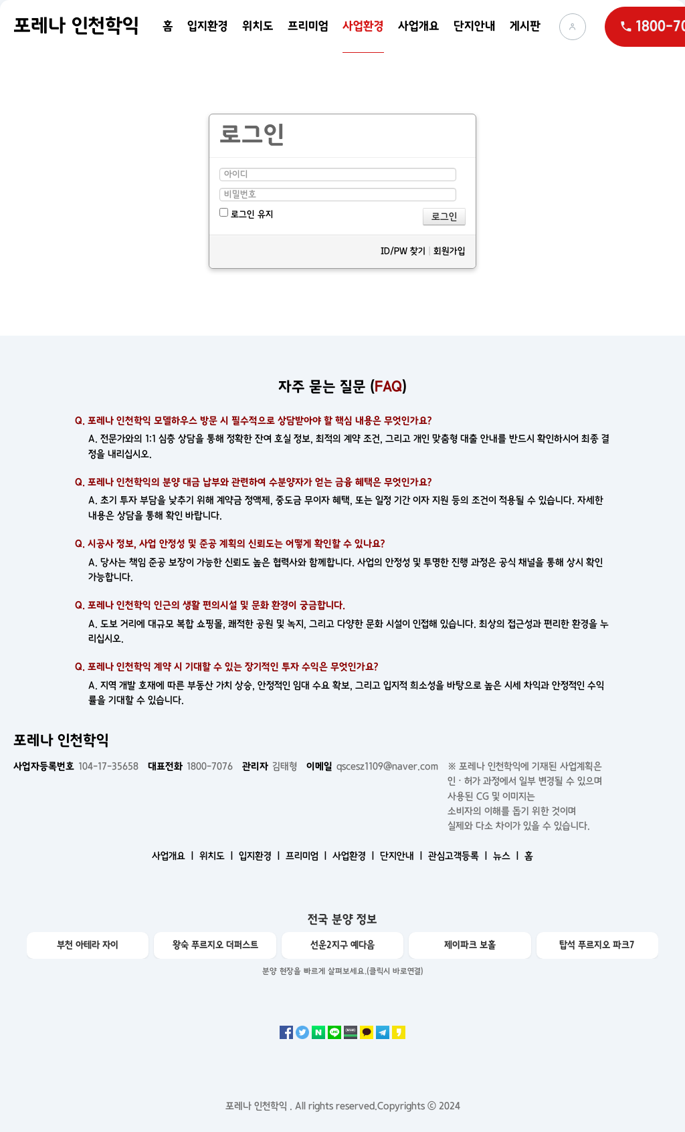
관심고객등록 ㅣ (459, 856)
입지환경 (207, 26)
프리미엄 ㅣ (308, 856)
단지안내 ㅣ (402, 856)
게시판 (525, 26)
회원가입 (449, 251)
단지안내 (475, 26)
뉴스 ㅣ (507, 856)
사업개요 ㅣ (174, 856)
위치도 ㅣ (217, 856)
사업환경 (363, 26)
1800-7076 (190, 766)
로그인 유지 (246, 213)
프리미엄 (308, 26)
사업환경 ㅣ (354, 856)
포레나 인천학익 (76, 26)
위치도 (258, 26)
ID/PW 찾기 (403, 251)
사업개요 (418, 26)
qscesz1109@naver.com (372, 766)
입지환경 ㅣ (261, 856)
